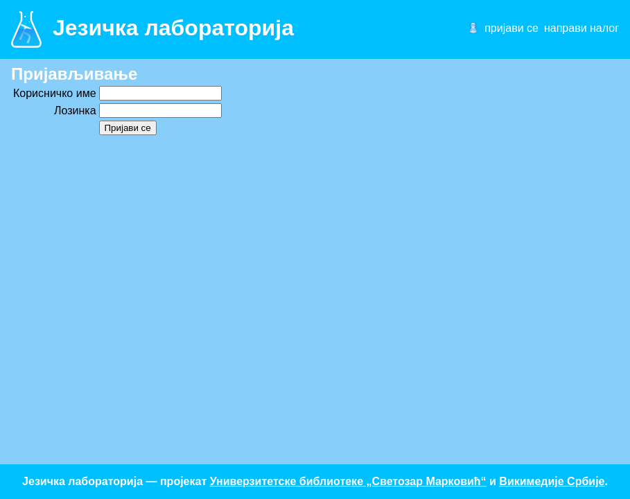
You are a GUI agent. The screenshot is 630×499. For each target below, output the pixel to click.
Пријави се (128, 128)
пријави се (511, 28)
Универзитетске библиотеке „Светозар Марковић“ (348, 481)
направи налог (581, 28)
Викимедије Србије (551, 481)
